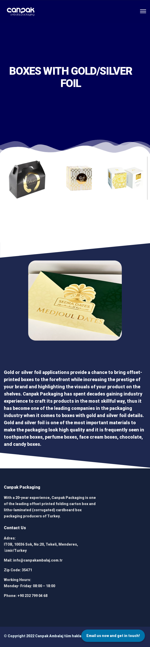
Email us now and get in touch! (113, 636)
